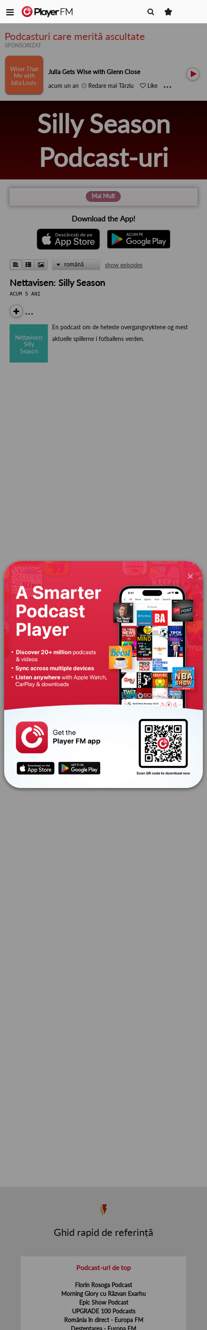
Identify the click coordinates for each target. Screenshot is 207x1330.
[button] (10, 11)
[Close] (190, 575)
